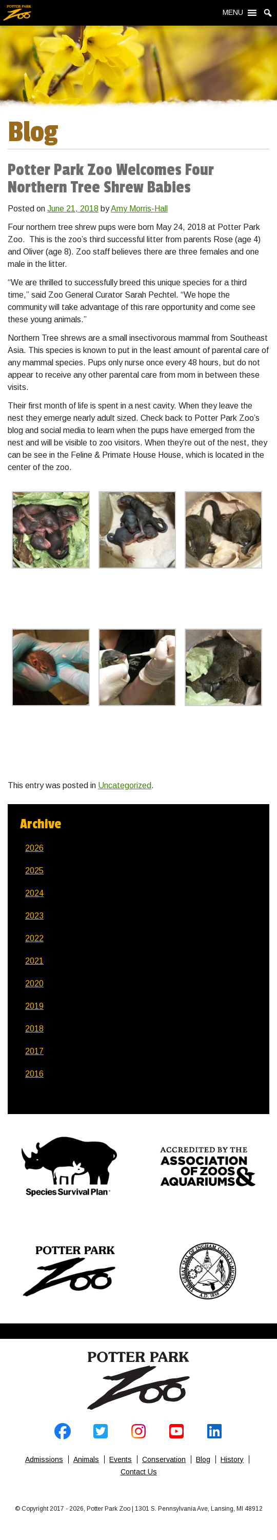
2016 (34, 1073)
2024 (34, 893)
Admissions (44, 1459)
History (232, 1459)
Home (138, 1381)
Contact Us (139, 1472)
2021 (34, 961)
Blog (203, 1459)
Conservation (164, 1459)
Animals (86, 1459)
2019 (34, 1006)
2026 (34, 848)
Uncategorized (124, 785)
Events (120, 1459)
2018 (34, 1028)
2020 (34, 983)
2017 (34, 1051)
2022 (34, 938)
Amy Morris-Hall (139, 208)
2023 (34, 915)
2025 (34, 870)
